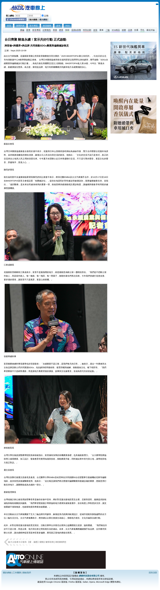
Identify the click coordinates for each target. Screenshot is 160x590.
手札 (142, 30)
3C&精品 (116, 30)
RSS (68, 25)
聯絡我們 (27, 572)
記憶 (46, 15)
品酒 (130, 30)
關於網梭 (7, 572)
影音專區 (36, 30)
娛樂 (124, 30)
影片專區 (34, 25)
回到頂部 (153, 572)
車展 (55, 30)
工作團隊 (17, 572)
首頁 (9, 25)
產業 (61, 30)
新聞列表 (20, 25)
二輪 (108, 30)
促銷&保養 (76, 30)
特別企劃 (87, 30)
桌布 (58, 25)
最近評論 (150, 30)
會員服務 (47, 25)
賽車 (101, 30)
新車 (28, 30)
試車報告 (47, 30)
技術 (67, 30)
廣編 (22, 30)
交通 (136, 30)
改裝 (95, 30)
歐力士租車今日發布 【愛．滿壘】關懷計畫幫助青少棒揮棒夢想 (37, 542)
